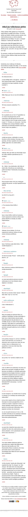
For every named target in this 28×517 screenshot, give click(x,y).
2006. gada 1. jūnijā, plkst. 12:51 (7, 424)
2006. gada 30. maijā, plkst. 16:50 (7, 276)
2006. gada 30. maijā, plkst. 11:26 (7, 227)
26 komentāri (18, 28)
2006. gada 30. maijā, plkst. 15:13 (7, 253)
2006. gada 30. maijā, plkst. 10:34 (7, 102)
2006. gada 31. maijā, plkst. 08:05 (7, 301)
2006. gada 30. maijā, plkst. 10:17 (7, 92)
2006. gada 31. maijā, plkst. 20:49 (7, 391)
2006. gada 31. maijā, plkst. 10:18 (7, 336)
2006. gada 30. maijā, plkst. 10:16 (7, 74)
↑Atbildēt (3, 87)
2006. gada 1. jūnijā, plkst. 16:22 (7, 460)
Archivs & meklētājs (22, 15)
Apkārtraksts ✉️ (14, 16)
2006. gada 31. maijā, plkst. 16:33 (7, 365)
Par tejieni (3, 15)
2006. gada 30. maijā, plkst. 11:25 (7, 212)
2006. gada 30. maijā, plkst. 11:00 (7, 178)
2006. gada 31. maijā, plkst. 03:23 (7, 290)
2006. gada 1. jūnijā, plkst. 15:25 (7, 439)
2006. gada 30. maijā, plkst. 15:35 (7, 264)
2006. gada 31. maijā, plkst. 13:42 (7, 355)
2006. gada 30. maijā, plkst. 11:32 (7, 241)
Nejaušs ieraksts (11, 15)
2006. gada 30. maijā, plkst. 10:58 (7, 163)
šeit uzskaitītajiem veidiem (21, 498)
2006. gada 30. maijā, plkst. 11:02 (7, 202)
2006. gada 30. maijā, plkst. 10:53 (7, 112)
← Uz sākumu (14, 19)
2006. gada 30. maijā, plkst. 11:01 (7, 192)
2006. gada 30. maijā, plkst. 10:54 (7, 150)
